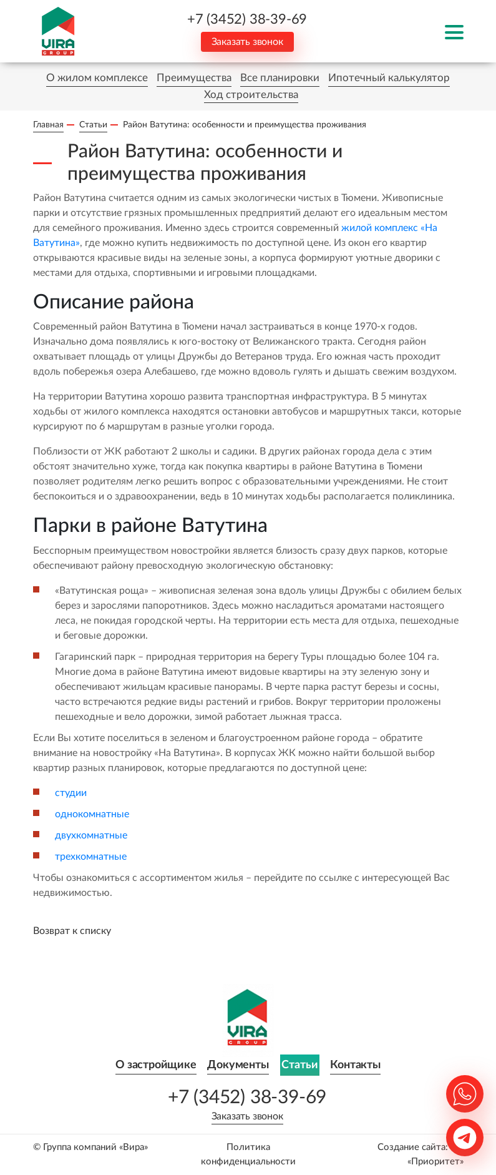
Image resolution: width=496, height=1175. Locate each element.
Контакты (355, 1065)
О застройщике (155, 1065)
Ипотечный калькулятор (389, 77)
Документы (237, 1065)
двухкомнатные (91, 835)
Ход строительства (251, 94)
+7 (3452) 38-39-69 (247, 19)
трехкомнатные (91, 857)
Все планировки (279, 77)
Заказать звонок (247, 42)
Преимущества (194, 77)
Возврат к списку (72, 931)
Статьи (299, 1065)
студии (71, 793)
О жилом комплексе (97, 77)
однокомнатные (92, 814)
